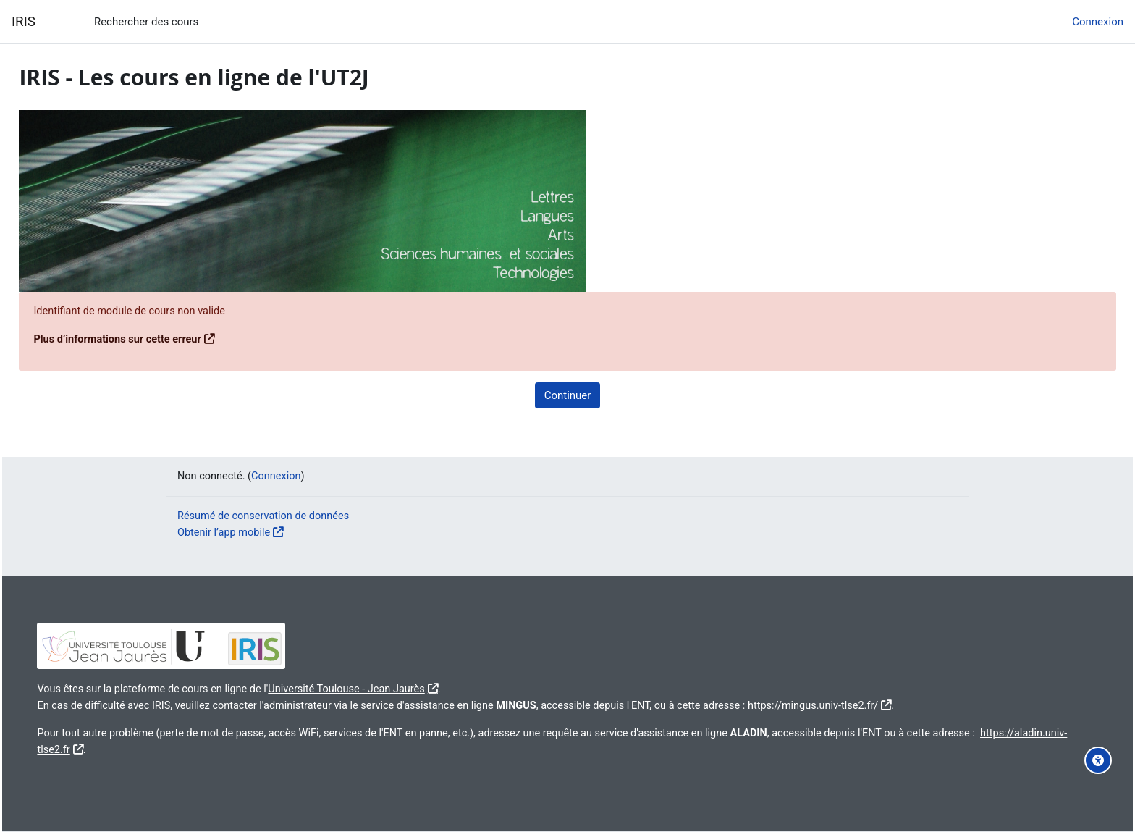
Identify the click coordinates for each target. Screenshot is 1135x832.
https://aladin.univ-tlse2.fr (131, 748)
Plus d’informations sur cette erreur (153, 339)
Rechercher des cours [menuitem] (146, 21)
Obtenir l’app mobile (225, 531)
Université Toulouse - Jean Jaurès (389, 688)
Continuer (567, 395)
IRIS (23, 22)
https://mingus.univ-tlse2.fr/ (872, 704)
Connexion (1097, 21)
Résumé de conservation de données (266, 515)
